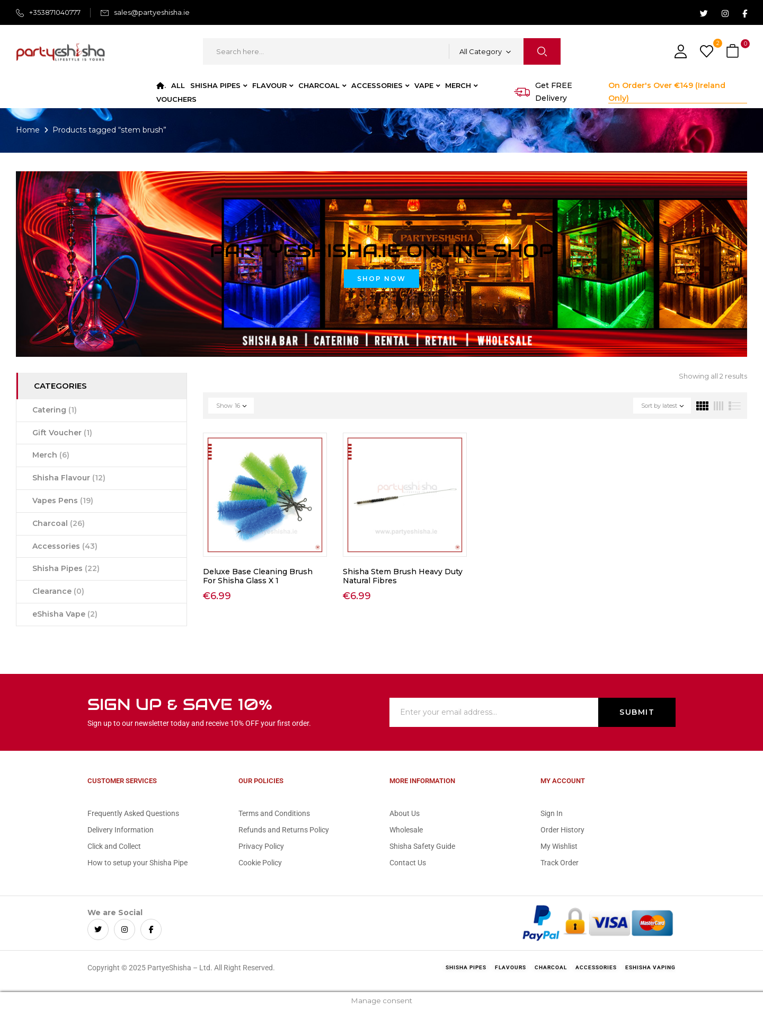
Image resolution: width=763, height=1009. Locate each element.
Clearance (58, 591)
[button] (734, 51)
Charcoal (58, 523)
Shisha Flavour (68, 477)
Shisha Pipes (66, 568)
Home (28, 130)
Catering (54, 410)
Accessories (64, 546)
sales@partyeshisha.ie (152, 12)
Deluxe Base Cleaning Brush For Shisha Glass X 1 (258, 576)
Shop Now (381, 279)
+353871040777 (55, 12)
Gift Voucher (62, 432)
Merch (50, 455)
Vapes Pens (62, 500)
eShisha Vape (64, 614)
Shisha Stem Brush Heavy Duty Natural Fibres (403, 576)
